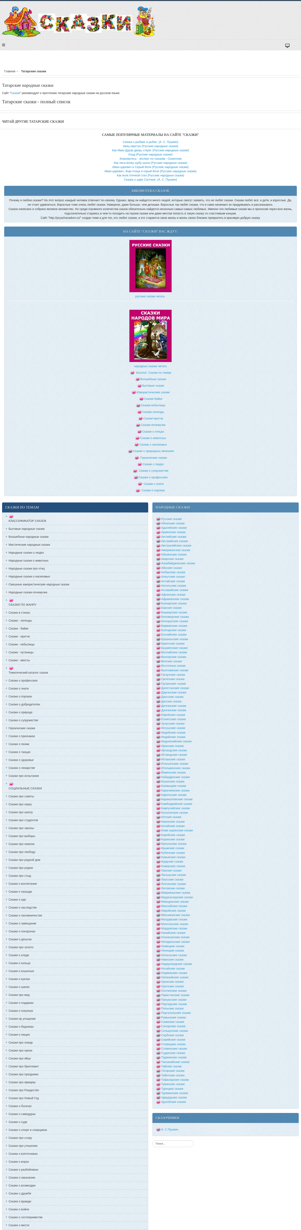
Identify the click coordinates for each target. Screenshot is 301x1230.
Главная (9, 71)
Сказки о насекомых (153, 444)
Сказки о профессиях (153, 477)
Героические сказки (153, 457)
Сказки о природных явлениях (153, 451)
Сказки (15, 93)
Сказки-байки (153, 398)
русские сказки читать (150, 296)
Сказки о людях (153, 464)
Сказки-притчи (153, 418)
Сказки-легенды (153, 412)
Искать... (152, 1140)
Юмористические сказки (153, 392)
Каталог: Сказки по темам (150, 372)
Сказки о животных (153, 438)
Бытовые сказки (153, 385)
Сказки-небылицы (153, 405)
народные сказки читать (150, 366)
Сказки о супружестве (153, 470)
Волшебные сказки (153, 379)
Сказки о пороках (153, 490)
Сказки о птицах (153, 431)
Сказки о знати (154, 484)
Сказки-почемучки (153, 425)
